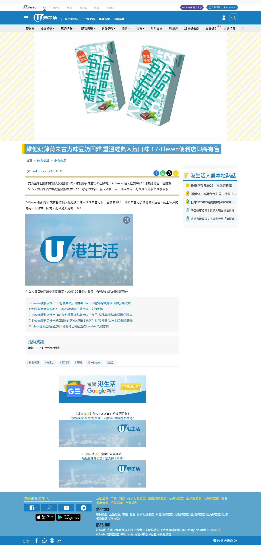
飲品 (111, 362)
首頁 (29, 160)
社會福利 (131, 502)
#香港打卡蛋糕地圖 (147, 530)
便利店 (65, 362)
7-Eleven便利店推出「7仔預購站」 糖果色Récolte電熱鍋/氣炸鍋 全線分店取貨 (80, 303)
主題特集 (229, 28)
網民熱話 (102, 514)
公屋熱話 (89, 19)
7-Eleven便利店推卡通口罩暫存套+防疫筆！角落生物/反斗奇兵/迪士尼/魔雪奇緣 (81, 320)
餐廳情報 (102, 502)
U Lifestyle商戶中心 (192, 7)
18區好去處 (191, 28)
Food (69, 7)
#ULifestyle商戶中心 (134, 534)
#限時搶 (215, 530)
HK (44, 7)
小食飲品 (60, 160)
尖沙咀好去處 (136, 498)
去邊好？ (211, 28)
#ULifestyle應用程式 (195, 530)
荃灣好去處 (194, 498)
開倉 (122, 498)
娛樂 (125, 28)
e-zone (110, 7)
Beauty (83, 7)
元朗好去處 (176, 498)
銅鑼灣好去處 (157, 498)
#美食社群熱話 (123, 530)
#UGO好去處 (104, 530)
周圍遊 (173, 28)
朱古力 (50, 362)
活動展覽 (102, 498)
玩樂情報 (66, 28)
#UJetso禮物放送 (107, 534)
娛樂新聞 (104, 19)
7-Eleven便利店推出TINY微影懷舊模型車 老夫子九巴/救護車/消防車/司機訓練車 (80, 314)
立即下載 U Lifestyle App (224, 7)
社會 (139, 28)
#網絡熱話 (164, 534)
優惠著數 (46, 28)
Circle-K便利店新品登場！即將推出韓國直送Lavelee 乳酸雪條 (69, 326)
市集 (114, 498)
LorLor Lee (39, 171)
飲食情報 (107, 28)
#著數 (153, 534)
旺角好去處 (211, 498)
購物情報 (87, 28)
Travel (56, 7)
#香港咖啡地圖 (170, 530)
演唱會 (29, 28)
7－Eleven (95, 362)
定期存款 (118, 19)
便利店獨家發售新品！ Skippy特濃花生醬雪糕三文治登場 (66, 309)
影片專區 (156, 28)
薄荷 (79, 362)
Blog (96, 7)
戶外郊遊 (117, 502)
